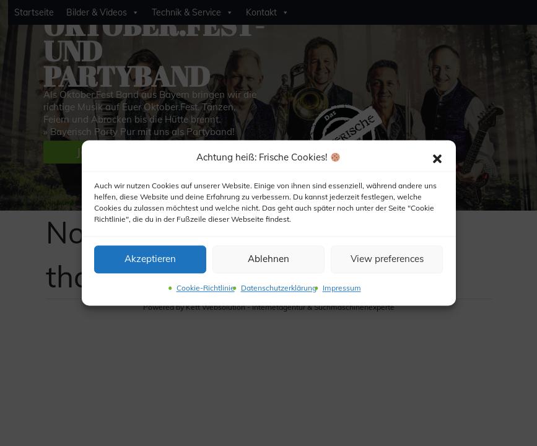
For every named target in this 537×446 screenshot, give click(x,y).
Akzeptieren (150, 259)
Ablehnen (268, 259)
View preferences (387, 259)
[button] (437, 158)
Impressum (342, 287)
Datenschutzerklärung (279, 287)
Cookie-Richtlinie (206, 287)
